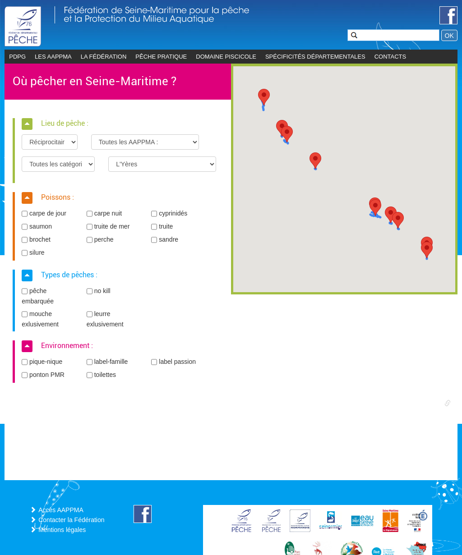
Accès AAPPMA (60, 510)
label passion (173, 362)
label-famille (107, 362)
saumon (37, 226)
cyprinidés (169, 213)
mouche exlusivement (40, 319)
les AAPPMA (53, 56)
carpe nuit (104, 213)
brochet (36, 239)
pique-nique (42, 362)
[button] (264, 97)
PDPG (17, 56)
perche (100, 239)
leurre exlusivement (105, 319)
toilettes (101, 375)
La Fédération (104, 56)
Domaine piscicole (226, 56)
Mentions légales (62, 529)
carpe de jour (44, 213)
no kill (99, 291)
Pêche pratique (161, 56)
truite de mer (108, 226)
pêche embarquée (38, 296)
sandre (164, 239)
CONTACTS (390, 56)
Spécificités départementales (315, 56)
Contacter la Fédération (71, 519)
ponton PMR (43, 375)
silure (33, 252)
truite (162, 226)
